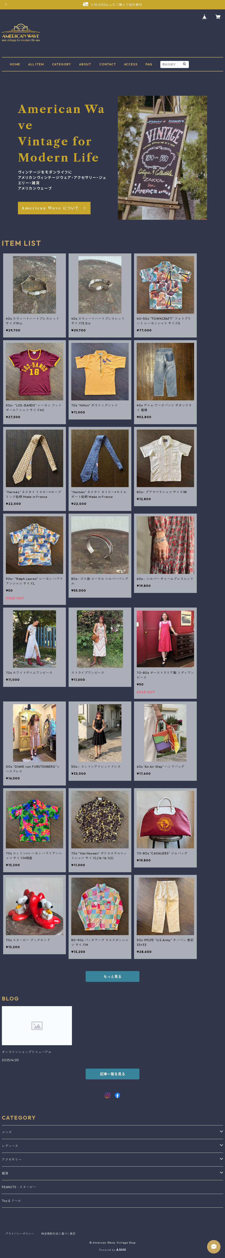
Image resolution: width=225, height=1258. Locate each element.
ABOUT (85, 64)
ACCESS (131, 64)
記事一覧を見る (112, 1074)
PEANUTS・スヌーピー (19, 1187)
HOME (15, 64)
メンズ (7, 1132)
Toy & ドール (11, 1201)
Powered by (112, 1249)
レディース (10, 1146)
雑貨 (5, 1173)
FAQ (148, 64)
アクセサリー (12, 1160)
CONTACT (107, 64)
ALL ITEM (36, 64)
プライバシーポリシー (19, 1233)
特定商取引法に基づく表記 (58, 1233)
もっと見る (112, 976)
